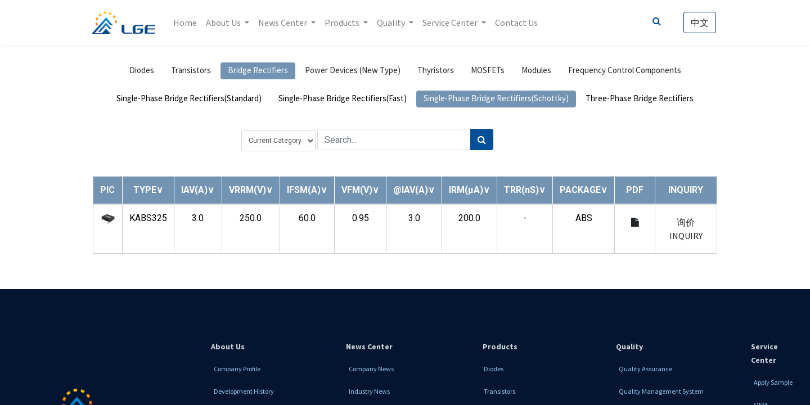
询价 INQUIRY (686, 229)
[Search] (481, 139)
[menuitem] (186, 22)
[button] (148, 189)
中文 (699, 22)
